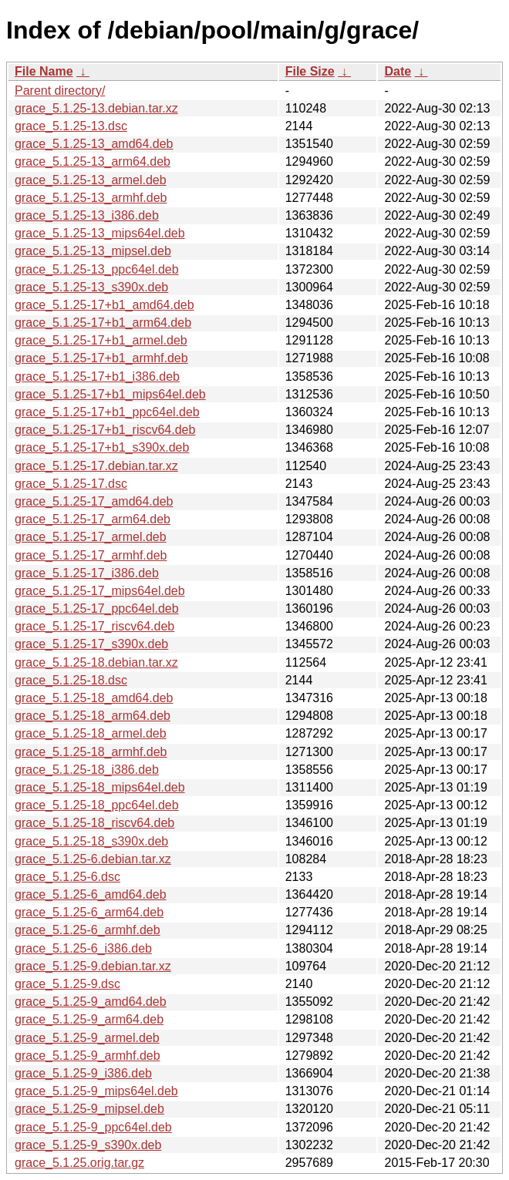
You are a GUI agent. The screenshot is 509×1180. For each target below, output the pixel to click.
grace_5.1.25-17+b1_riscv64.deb (105, 429)
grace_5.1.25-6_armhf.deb (87, 929)
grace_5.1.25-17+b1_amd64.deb (104, 304)
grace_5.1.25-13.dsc (71, 126)
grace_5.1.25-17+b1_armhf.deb (101, 358)
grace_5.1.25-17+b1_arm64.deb (103, 322)
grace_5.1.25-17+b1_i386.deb (97, 376)
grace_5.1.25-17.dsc (71, 483)
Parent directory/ (60, 90)
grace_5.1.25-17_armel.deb (91, 536)
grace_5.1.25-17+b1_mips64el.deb (110, 394)
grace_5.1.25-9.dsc (67, 983)
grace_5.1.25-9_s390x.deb (88, 1144)
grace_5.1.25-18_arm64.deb (92, 715)
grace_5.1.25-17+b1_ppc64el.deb (107, 412)
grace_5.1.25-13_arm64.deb (92, 161)
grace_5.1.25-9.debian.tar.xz (93, 966)
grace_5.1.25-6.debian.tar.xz (93, 859)
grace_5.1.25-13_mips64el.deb (100, 233)
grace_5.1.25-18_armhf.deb (91, 751)
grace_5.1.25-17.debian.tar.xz (96, 465)
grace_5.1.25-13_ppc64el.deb (97, 269)
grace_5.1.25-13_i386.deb (87, 215)
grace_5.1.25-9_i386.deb (83, 1073)
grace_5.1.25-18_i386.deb (87, 769)
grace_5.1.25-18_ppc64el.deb (97, 805)
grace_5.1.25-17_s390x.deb (91, 644)
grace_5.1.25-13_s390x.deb (91, 287)
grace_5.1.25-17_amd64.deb (94, 501)
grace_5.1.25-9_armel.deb (87, 1037)
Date (397, 71)
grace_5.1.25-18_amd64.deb (94, 697)
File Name (44, 71)
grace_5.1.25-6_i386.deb (83, 948)
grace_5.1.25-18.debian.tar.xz (96, 662)
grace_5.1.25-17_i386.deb (87, 573)
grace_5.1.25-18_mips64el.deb (100, 787)
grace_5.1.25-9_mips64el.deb (96, 1091)
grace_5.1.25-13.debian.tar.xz (96, 108)
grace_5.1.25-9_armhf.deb (87, 1055)
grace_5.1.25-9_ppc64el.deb (93, 1127)
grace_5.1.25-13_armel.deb (91, 180)
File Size (310, 71)
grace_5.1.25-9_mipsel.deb (89, 1108)
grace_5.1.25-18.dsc (71, 680)
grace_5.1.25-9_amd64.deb (91, 1001)
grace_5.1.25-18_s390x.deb (91, 841)
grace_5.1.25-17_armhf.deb (91, 555)
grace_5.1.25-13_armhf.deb (91, 197)
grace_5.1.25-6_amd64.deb (91, 894)
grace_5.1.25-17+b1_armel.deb (101, 340)
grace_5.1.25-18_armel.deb (91, 733)
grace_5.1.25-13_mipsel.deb (93, 250)
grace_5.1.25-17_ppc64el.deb (97, 608)
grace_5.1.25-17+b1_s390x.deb (102, 447)
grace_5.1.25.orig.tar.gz (79, 1162)
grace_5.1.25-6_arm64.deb (89, 912)
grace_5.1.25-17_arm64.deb (92, 519)
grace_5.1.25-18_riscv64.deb (94, 822)
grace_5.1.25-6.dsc (67, 876)
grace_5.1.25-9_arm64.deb (89, 1019)
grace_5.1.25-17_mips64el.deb (100, 590)
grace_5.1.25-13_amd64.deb (94, 143)
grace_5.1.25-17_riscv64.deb (94, 626)
